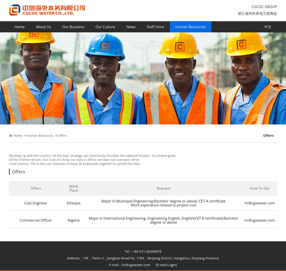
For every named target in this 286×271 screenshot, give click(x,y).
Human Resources (190, 26)
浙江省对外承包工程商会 (257, 13)
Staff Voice (155, 26)
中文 (267, 26)
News (130, 26)
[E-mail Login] (166, 265)
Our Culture (105, 26)
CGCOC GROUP (264, 6)
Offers (268, 135)
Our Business (73, 26)
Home (20, 26)
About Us (43, 26)
